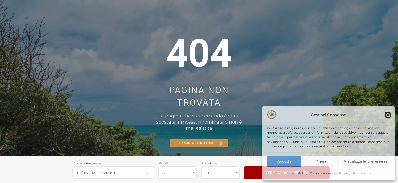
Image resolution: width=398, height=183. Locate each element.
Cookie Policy (296, 173)
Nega (321, 161)
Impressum (362, 173)
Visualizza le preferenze (366, 161)
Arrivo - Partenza (87, 163)
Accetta (284, 161)
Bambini (209, 163)
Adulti (164, 163)
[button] (387, 114)
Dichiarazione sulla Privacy (330, 173)
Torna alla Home (199, 143)
